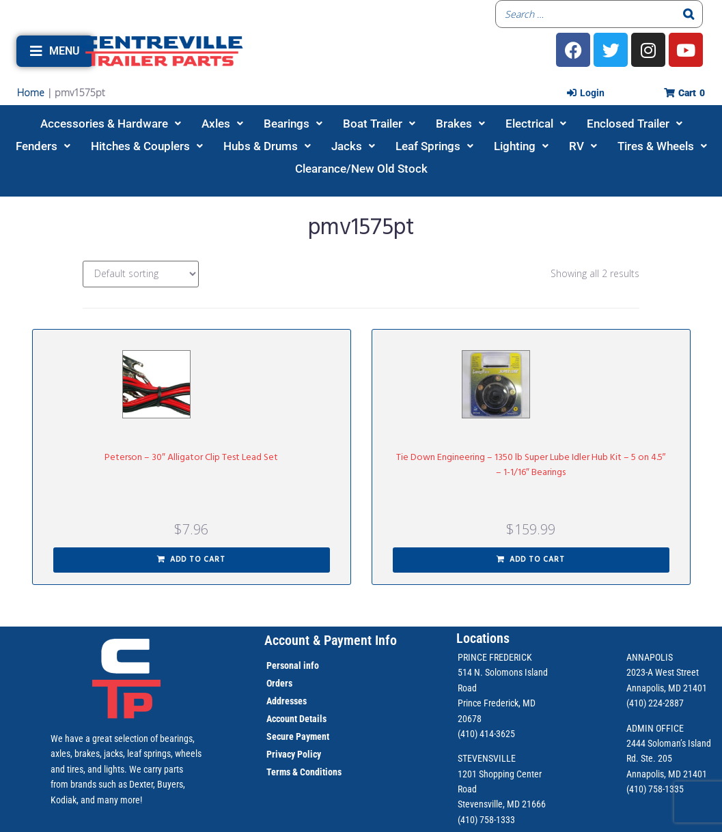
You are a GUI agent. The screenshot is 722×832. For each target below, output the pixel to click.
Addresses (286, 700)
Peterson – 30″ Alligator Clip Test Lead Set (191, 457)
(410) (636, 789)
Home (30, 92)
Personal (283, 665)
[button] (55, 51)
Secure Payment (297, 736)
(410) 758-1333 (486, 819)
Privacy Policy (293, 754)
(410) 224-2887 (655, 703)
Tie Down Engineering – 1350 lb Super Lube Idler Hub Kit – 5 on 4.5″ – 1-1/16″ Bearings (531, 465)
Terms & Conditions (304, 771)
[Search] (688, 14)
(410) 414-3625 (486, 733)
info (310, 665)
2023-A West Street (662, 672)
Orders (279, 683)
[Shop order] (141, 274)
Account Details (296, 718)
